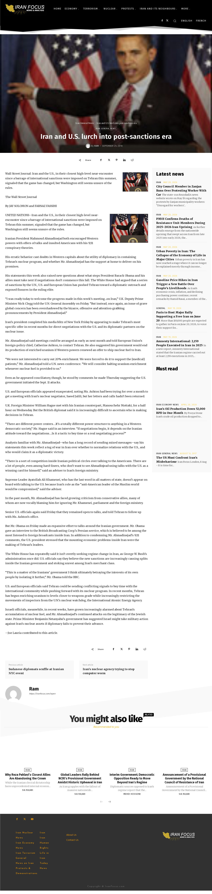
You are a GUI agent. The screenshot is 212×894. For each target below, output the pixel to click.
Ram (96, 146)
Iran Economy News (167, 405)
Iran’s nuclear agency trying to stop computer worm (109, 671)
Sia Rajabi (27, 793)
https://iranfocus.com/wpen (42, 693)
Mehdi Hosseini (132, 793)
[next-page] (109, 805)
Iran (158, 182)
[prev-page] (101, 805)
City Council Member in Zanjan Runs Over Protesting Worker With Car (181, 190)
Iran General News (84, 123)
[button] (174, 20)
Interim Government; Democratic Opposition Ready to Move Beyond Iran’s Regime (132, 778)
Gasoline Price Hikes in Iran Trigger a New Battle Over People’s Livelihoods (177, 284)
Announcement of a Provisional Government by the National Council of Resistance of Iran (184, 780)
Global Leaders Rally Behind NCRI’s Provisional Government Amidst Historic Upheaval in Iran (80, 780)
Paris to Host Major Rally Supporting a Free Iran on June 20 (178, 316)
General (160, 308)
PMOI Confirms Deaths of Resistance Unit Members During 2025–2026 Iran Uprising (180, 223)
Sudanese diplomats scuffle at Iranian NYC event (36, 671)
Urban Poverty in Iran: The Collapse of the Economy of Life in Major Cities (181, 255)
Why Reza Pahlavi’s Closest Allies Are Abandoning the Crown (28, 778)
